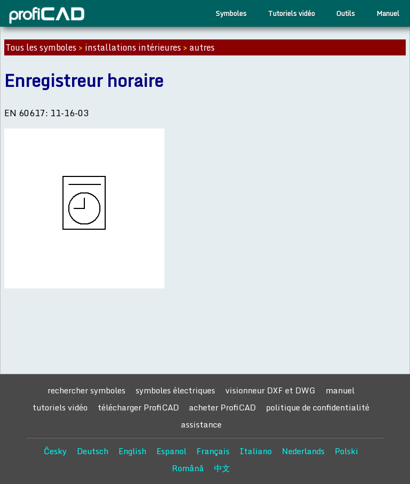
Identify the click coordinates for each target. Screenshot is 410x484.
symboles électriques (175, 390)
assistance (201, 424)
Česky (55, 451)
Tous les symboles (40, 47)
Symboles (231, 13)
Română (188, 468)
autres (202, 47)
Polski (346, 451)
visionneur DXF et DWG (270, 390)
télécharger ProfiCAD (138, 407)
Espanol (171, 451)
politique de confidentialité (317, 407)
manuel (340, 390)
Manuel (387, 13)
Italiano (256, 451)
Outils (345, 13)
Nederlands (303, 451)
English (132, 451)
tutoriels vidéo (60, 407)
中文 (222, 468)
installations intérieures (133, 47)
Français (213, 451)
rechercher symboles (86, 390)
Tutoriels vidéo (291, 13)
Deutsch (92, 451)
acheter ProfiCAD (222, 407)
